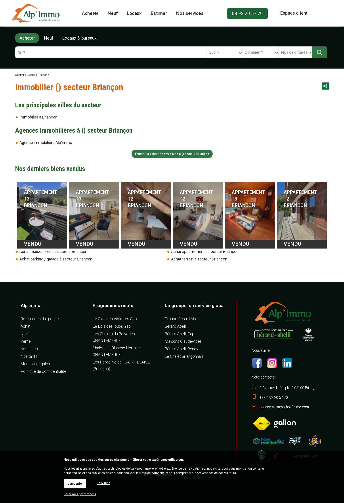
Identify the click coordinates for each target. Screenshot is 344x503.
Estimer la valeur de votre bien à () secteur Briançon (172, 154)
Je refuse (103, 483)
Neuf (48, 38)
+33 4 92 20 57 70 (274, 397)
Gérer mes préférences (80, 494)
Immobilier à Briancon (38, 117)
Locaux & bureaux (79, 38)
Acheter (27, 38)
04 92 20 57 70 (247, 13)
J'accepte (75, 483)
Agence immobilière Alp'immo (45, 142)
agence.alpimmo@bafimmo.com (284, 407)
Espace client (294, 13)
